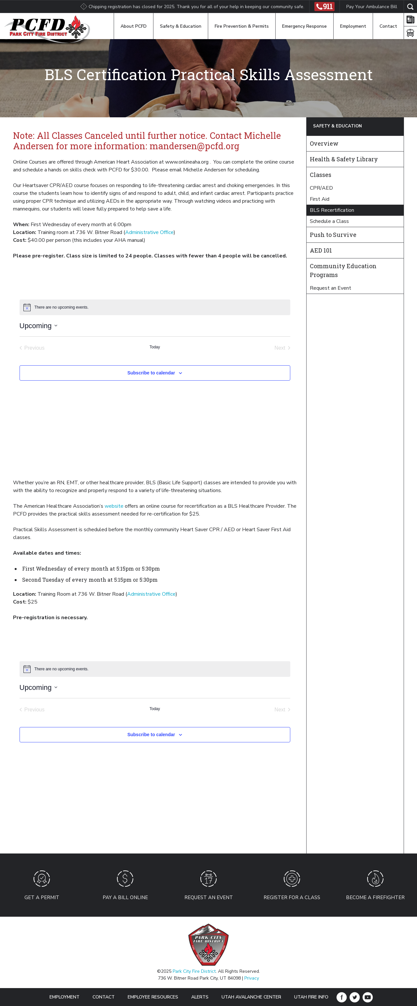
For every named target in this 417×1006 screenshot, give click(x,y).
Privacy (251, 978)
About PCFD (134, 26)
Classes (320, 175)
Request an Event (330, 288)
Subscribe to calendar (151, 372)
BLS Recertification (332, 210)
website (114, 506)
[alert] (155, 307)
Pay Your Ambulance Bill (371, 7)
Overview (324, 143)
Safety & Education (180, 26)
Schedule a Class (329, 221)
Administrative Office (149, 232)
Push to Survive (333, 235)
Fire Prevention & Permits (242, 26)
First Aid (319, 199)
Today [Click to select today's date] (155, 347)
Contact (388, 26)
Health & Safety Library (344, 159)
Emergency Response (304, 26)
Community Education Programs (343, 270)
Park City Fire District (194, 971)
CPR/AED (321, 188)
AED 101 (321, 250)
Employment (353, 26)
